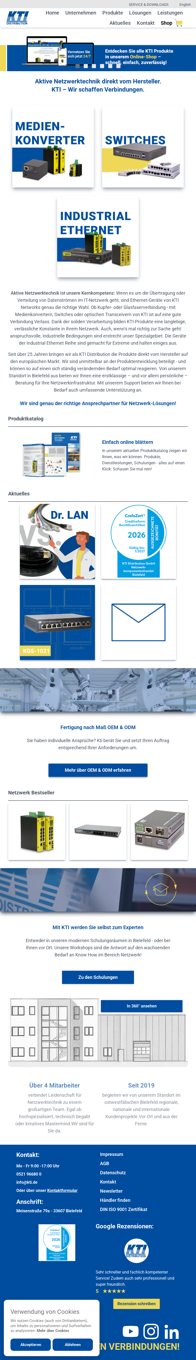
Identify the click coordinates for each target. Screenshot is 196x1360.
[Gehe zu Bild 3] (94, 66)
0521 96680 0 (28, 1174)
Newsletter (111, 1191)
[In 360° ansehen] (141, 1006)
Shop (172, 23)
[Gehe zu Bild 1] (78, 66)
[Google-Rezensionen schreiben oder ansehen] (136, 1304)
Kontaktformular (62, 1190)
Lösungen (140, 13)
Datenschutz (113, 1172)
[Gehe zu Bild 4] (102, 66)
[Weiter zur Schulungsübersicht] (98, 977)
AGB (104, 1163)
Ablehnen (73, 1344)
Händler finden (115, 1200)
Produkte (112, 13)
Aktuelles (120, 23)
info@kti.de (27, 1182)
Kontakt (146, 23)
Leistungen (170, 13)
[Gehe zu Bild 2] (86, 66)
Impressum (111, 1154)
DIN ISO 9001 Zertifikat (123, 1209)
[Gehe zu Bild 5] (110, 66)
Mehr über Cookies (53, 1330)
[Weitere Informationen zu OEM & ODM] (98, 770)
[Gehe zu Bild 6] (118, 66)
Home (52, 13)
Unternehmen (80, 13)
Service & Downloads (148, 5)
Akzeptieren (30, 1344)
